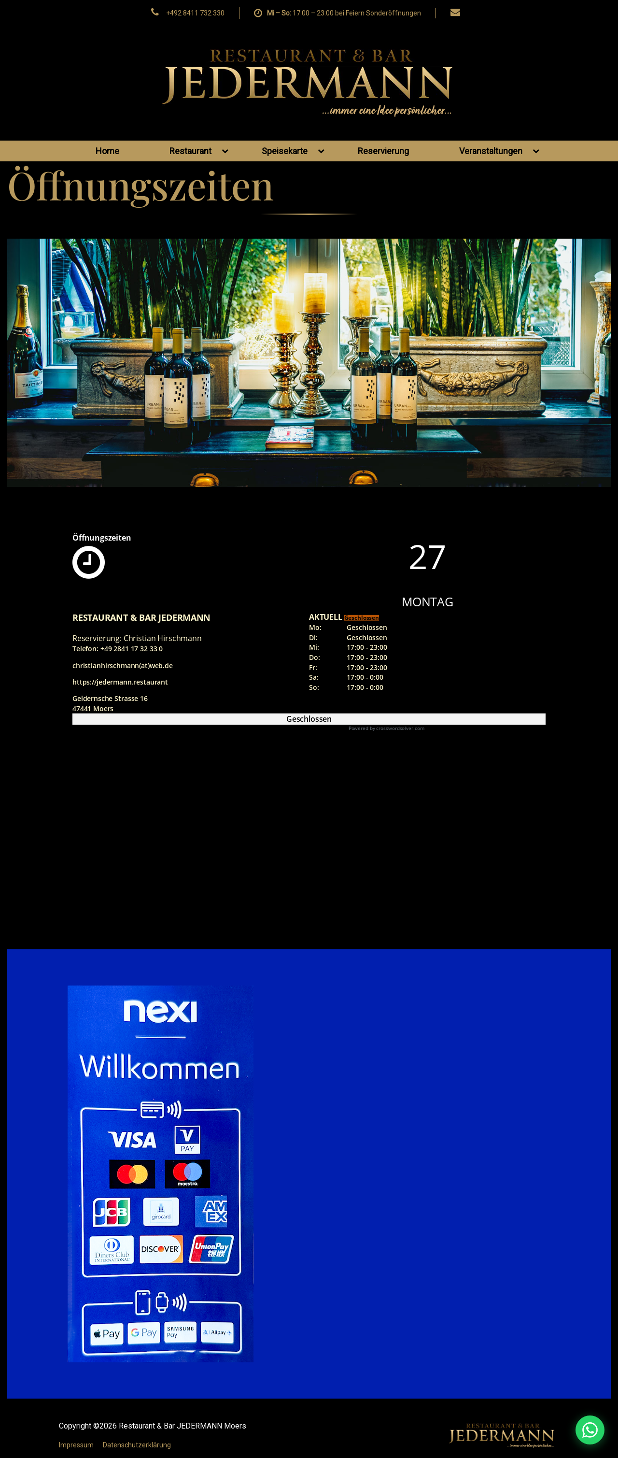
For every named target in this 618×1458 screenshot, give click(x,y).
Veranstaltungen (499, 151)
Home (107, 151)
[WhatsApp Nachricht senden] (537, 1429)
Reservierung (383, 151)
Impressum (76, 1445)
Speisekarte (293, 151)
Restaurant (198, 151)
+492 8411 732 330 (195, 13)
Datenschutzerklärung (137, 1445)
